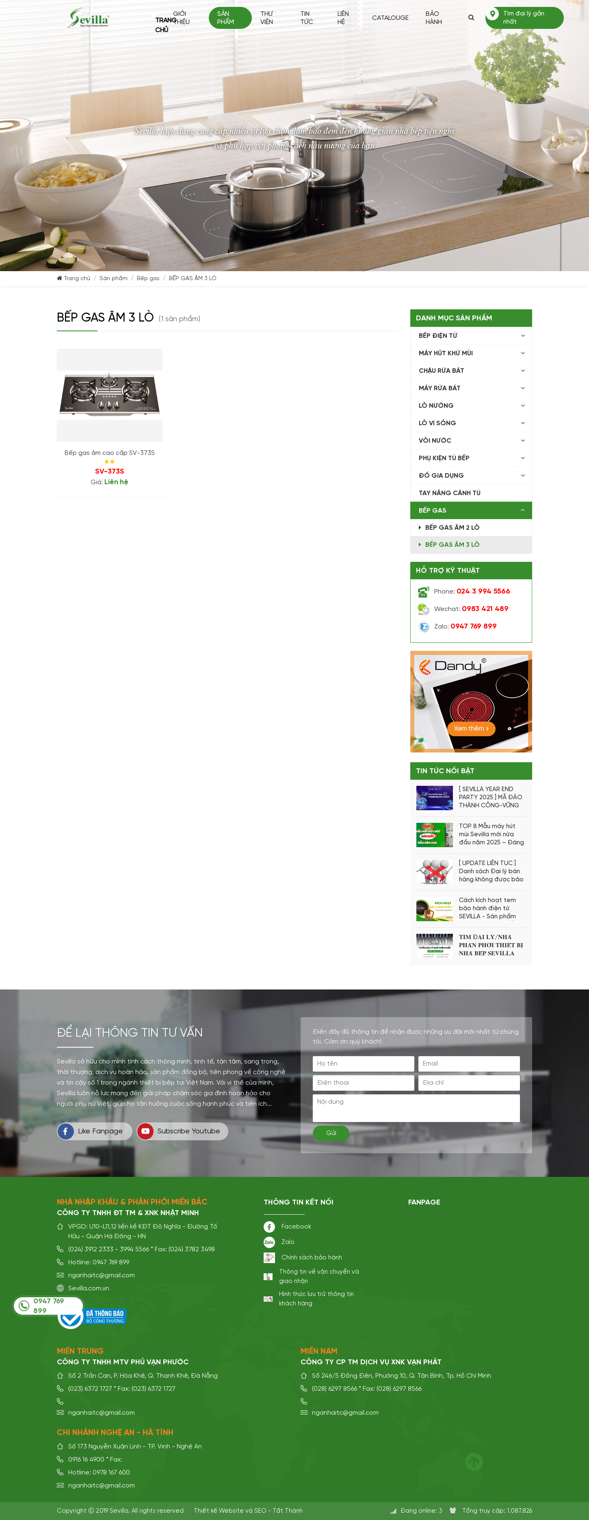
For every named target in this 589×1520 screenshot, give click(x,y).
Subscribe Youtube (178, 1131)
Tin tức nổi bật (445, 771)
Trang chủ (157, 18)
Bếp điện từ (438, 336)
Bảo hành (435, 18)
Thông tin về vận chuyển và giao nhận (319, 1276)
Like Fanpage (90, 1131)
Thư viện (268, 18)
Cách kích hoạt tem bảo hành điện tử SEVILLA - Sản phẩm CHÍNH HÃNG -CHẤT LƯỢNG (487, 909)
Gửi (331, 1133)
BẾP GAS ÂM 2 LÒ (452, 528)
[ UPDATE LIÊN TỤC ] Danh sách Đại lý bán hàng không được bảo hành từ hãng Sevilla (491, 872)
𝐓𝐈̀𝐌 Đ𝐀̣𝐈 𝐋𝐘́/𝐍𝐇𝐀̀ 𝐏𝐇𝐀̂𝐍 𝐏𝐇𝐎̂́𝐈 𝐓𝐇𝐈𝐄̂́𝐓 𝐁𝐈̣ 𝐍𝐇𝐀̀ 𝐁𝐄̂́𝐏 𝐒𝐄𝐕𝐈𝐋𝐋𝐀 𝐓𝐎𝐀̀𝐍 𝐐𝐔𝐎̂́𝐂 (491, 946)
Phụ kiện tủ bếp (444, 458)
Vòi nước (435, 441)
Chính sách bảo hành (312, 1258)
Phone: (472, 592)
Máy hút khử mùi (446, 353)
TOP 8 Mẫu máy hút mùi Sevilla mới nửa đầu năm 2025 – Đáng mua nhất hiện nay (491, 835)
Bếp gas (148, 278)
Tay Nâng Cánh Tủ (450, 493)
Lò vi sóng (437, 423)
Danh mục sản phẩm (454, 318)
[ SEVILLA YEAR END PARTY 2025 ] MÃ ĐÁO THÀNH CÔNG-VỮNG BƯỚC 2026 (490, 798)
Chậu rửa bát (441, 371)
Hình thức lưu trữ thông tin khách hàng (316, 1299)
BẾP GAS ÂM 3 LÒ (193, 278)
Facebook (296, 1227)
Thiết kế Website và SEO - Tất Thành (248, 1511)
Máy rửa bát (440, 388)
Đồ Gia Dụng (441, 476)
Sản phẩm (228, 18)
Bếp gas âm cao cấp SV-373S (110, 453)
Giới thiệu (184, 18)
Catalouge (391, 18)
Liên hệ (344, 18)
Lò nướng (436, 406)
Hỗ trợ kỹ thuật (448, 570)
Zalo (288, 1242)
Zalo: (465, 627)
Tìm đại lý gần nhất (524, 18)
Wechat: (471, 609)
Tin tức (308, 18)
